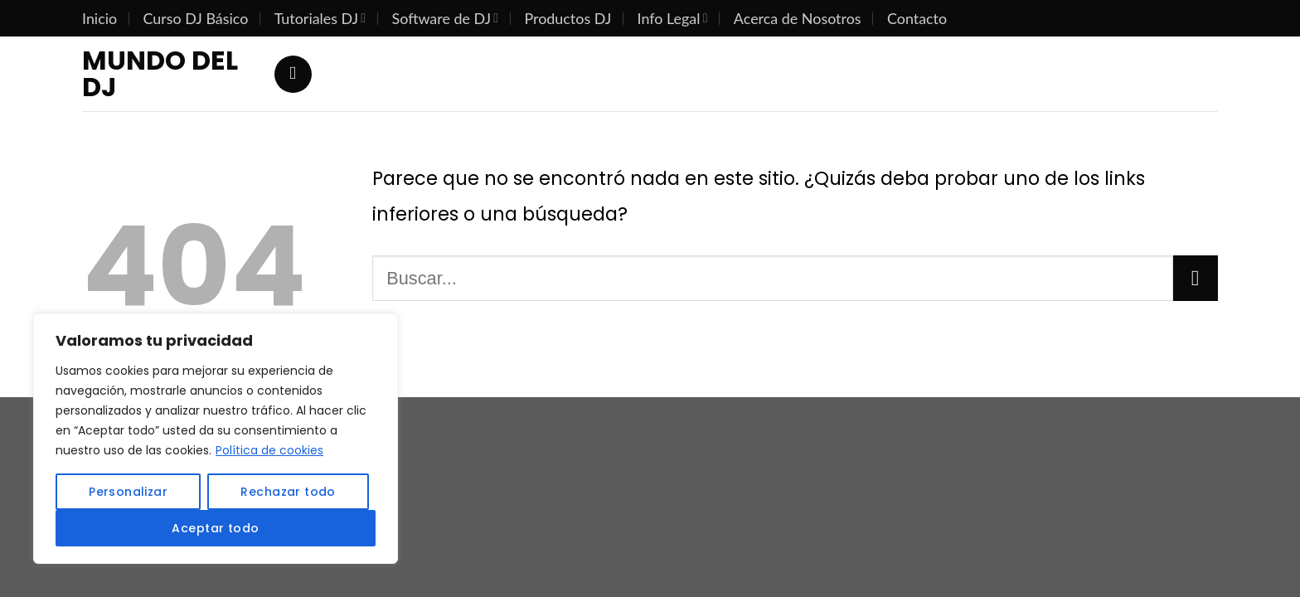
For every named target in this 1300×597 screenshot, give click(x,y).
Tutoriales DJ (320, 18)
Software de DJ (445, 18)
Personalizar (128, 491)
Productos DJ (567, 18)
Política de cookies (269, 450)
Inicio (99, 18)
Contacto (917, 18)
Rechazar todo (287, 491)
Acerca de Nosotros (797, 18)
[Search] (293, 74)
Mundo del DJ (160, 73)
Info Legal (673, 18)
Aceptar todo (215, 528)
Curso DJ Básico (196, 18)
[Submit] (1195, 277)
